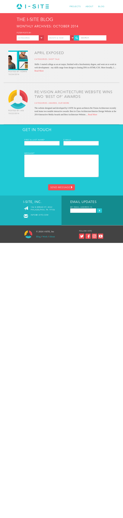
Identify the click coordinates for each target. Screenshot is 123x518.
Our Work (63, 103)
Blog (101, 6)
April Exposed (49, 53)
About (89, 6)
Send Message (61, 187)
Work (44, 236)
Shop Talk (54, 59)
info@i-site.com (39, 215)
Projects (75, 6)
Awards (52, 103)
